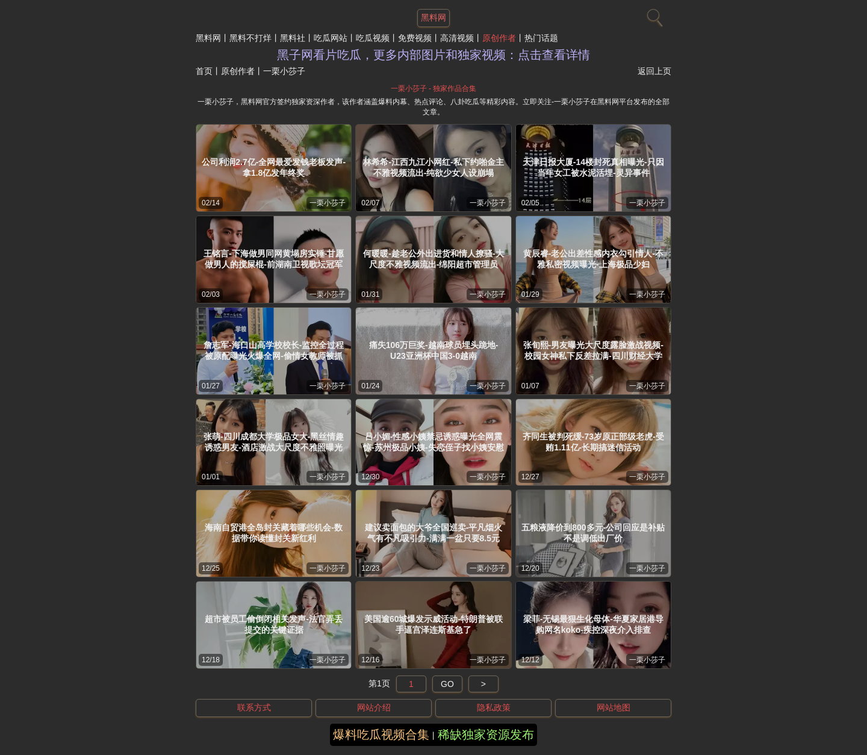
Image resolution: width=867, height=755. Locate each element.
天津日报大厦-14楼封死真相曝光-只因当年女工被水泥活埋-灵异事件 (593, 167)
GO (447, 684)
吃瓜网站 (330, 38)
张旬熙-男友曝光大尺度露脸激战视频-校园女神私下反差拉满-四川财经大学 (593, 350)
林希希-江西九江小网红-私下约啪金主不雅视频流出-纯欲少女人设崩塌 (433, 167)
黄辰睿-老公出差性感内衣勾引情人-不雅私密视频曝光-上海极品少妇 (593, 259)
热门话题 (541, 38)
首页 (204, 71)
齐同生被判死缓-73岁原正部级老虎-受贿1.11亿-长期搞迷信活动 (593, 442)
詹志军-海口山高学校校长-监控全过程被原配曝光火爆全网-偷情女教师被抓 (274, 350)
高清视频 (457, 38)
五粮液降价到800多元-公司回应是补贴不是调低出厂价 (593, 533)
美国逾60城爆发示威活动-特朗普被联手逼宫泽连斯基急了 (433, 624)
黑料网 (208, 38)
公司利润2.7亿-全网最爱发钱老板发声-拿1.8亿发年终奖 (274, 167)
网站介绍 (374, 707)
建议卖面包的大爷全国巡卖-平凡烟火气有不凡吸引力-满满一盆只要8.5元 (434, 533)
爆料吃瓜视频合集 (381, 734)
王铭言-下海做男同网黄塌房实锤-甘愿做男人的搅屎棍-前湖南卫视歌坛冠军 (274, 259)
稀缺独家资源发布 (486, 734)
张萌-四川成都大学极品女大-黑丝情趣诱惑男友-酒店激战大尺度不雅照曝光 (274, 442)
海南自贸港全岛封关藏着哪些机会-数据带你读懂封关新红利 (274, 533)
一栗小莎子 (327, 203)
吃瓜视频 (373, 38)
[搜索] (653, 15)
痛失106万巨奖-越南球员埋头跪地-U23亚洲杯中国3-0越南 (434, 350)
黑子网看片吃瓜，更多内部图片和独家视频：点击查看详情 (433, 54)
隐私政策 (494, 707)
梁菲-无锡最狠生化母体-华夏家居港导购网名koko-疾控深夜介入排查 (593, 624)
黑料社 (292, 38)
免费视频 (415, 38)
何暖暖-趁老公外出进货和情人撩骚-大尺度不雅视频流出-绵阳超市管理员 (433, 259)
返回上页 (654, 71)
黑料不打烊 (250, 38)
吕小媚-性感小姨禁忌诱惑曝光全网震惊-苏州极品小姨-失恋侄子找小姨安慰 (433, 442)
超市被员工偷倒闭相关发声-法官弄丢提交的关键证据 (274, 624)
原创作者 (499, 38)
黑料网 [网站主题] (433, 17)
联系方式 (254, 707)
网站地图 (613, 707)
